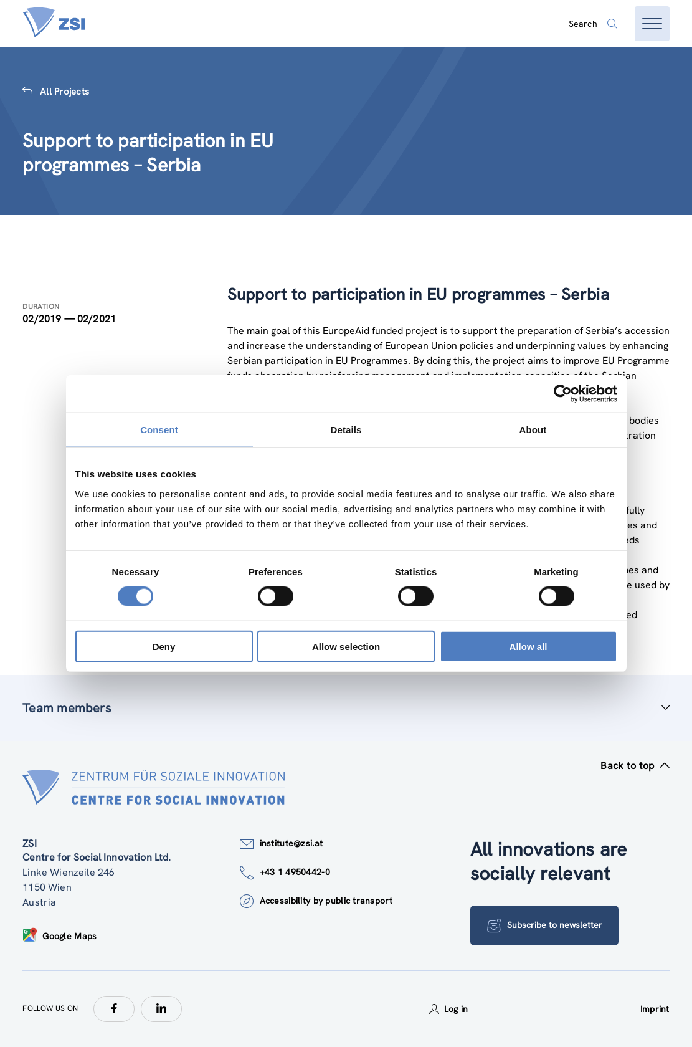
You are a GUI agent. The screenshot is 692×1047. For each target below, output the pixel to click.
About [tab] (533, 429)
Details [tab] (346, 429)
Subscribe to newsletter (544, 925)
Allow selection (346, 646)
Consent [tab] (159, 429)
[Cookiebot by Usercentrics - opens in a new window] (562, 394)
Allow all (528, 646)
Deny (164, 646)
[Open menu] (652, 23)
